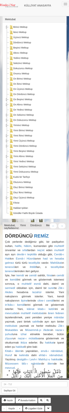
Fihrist (14, 203)
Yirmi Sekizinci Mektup (22, 167)
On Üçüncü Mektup (21, 89)
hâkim (27, 246)
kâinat (30, 309)
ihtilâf (33, 267)
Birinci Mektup (18, 27)
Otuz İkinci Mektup (20, 193)
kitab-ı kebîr (46, 309)
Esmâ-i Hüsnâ (25, 258)
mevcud (10, 367)
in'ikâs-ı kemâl (15, 304)
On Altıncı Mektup (20, 105)
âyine (24, 300)
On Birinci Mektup (20, 79)
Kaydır (12, 408)
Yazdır (8, 400)
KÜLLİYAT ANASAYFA (37, 5)
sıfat (25, 250)
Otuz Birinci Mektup (21, 187)
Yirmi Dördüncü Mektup (23, 146)
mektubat (37, 313)
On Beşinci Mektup (20, 99)
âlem (51, 363)
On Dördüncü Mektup (22, 94)
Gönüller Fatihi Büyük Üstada (26, 213)
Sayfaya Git (9, 390)
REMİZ (41, 235)
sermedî (10, 288)
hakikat (49, 342)
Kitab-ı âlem (13, 351)
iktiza (24, 342)
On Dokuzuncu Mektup (22, 120)
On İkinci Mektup (19, 84)
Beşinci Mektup (19, 48)
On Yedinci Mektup (20, 110)
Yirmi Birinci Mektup (21, 130)
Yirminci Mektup (19, 125)
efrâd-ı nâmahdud (50, 355)
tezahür (37, 292)
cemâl (32, 275)
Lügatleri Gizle (33, 408)
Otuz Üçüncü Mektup (21, 198)
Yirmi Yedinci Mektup (21, 161)
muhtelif (59, 246)
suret (51, 288)
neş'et (40, 250)
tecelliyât (34, 262)
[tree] (34, 120)
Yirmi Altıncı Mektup (21, 156)
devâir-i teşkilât (26, 254)
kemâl (20, 275)
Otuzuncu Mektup (20, 182)
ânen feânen (56, 313)
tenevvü (10, 267)
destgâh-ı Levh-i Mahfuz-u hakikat (38, 359)
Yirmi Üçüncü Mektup (22, 141)
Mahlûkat (56, 262)
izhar (24, 334)
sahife (36, 321)
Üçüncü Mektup (19, 37)
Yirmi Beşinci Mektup (21, 151)
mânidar (59, 317)
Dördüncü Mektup (20, 43)
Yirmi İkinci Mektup (20, 136)
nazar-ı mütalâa (28, 338)
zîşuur (9, 338)
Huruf (8, 355)
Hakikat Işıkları (18, 208)
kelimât (23, 355)
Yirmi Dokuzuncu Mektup (23, 172)
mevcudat (11, 313)
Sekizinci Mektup (19, 63)
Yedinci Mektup (18, 58)
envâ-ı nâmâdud (51, 351)
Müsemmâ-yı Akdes (38, 330)
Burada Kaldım (26, 400)
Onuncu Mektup (19, 74)
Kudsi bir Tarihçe (19, 177)
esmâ (37, 283)
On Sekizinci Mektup (21, 115)
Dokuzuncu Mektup (21, 68)
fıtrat (49, 275)
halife (18, 246)
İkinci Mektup (17, 32)
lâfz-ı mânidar (31, 363)
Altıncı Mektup (18, 53)
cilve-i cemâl (46, 300)
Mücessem (12, 363)
